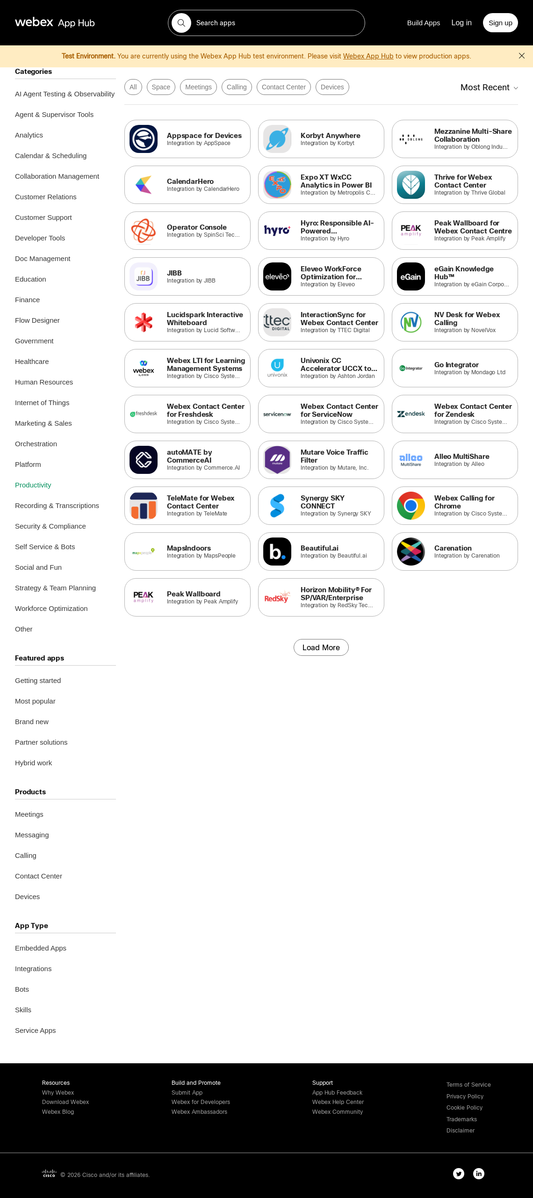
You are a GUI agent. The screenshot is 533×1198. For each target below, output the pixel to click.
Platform (28, 464)
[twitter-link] (460, 1175)
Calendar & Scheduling (50, 156)
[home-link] (73, 23)
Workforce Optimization (51, 608)
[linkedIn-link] (481, 1175)
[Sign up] (500, 22)
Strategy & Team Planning (55, 588)
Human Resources (44, 382)
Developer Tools (40, 238)
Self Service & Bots (45, 547)
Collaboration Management (57, 176)
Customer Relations (46, 197)
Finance (27, 300)
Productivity (33, 485)
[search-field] (266, 23)
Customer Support (43, 217)
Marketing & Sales (43, 423)
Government (34, 341)
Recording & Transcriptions (57, 505)
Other (24, 629)
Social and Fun (38, 567)
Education (30, 279)
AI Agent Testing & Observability (65, 94)
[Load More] (321, 647)
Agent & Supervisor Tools (54, 114)
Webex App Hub (368, 56)
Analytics (29, 135)
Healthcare (32, 361)
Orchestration (36, 444)
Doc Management (42, 258)
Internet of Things (42, 403)
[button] (181, 23)
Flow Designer (37, 320)
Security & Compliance (50, 526)
